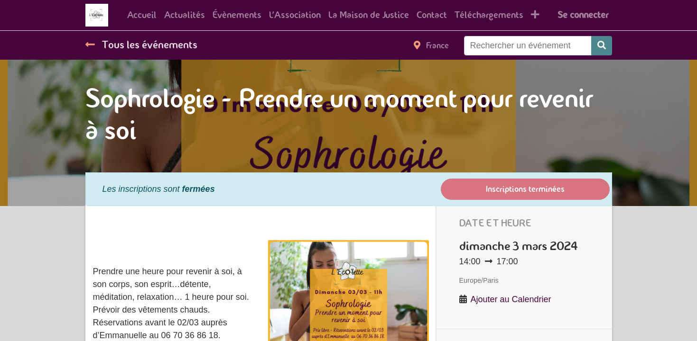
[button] (535, 15)
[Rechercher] (601, 45)
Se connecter (583, 15)
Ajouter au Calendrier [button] (511, 299)
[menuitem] (141, 15)
